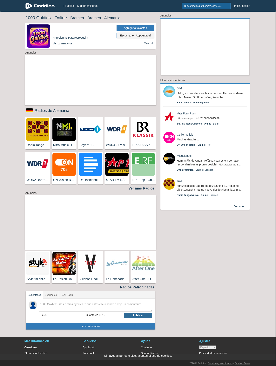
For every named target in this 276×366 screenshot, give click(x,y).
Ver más (239, 206)
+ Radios (68, 5)
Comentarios (34, 295)
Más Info (149, 43)
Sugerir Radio (149, 353)
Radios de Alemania (52, 110)
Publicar (138, 315)
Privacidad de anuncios (213, 353)
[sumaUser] (114, 315)
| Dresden (195, 170)
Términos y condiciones (220, 363)
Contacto (146, 347)
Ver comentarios (90, 326)
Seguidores (51, 295)
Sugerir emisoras (87, 5)
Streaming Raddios (36, 353)
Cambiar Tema (242, 363)
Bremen (77, 18)
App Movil (89, 347)
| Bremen (197, 195)
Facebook (89, 353)
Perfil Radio (67, 295)
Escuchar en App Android (135, 35)
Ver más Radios (141, 188)
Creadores (30, 347)
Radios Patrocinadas (137, 287)
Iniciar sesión (242, 5)
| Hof (194, 145)
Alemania (112, 18)
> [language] (207, 347)
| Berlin (193, 102)
